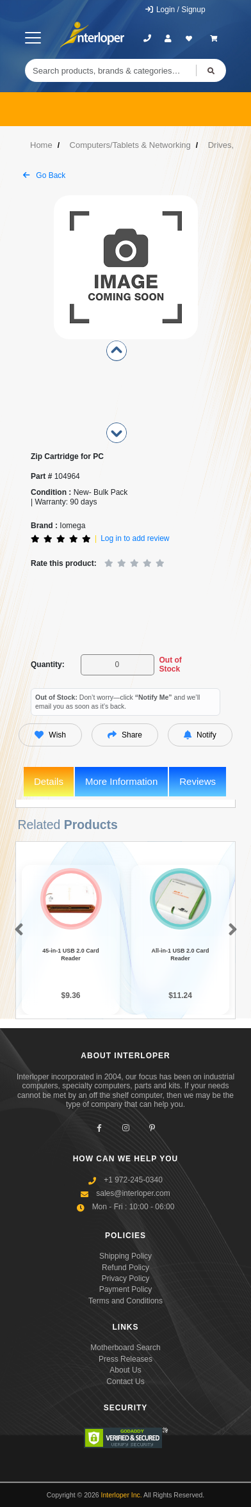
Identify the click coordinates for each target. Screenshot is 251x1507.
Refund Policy (125, 1267)
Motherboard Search (125, 1348)
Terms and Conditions (125, 1300)
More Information (121, 781)
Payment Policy (125, 1289)
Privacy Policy (126, 1278)
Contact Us (125, 1381)
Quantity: (48, 664)
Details (48, 781)
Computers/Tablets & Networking (130, 145)
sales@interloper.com (133, 1193)
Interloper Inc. (121, 1495)
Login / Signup (175, 9)
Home (41, 145)
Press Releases (125, 1359)
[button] (16, 932)
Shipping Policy (125, 1256)
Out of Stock (170, 664)
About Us (125, 1370)
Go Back (44, 175)
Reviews (197, 781)
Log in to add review (135, 538)
